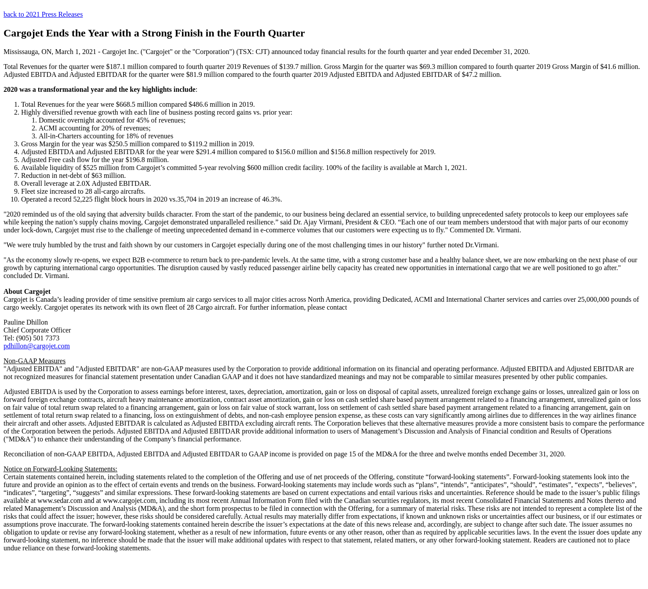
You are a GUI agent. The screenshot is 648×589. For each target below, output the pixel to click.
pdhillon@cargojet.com (37, 346)
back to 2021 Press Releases (43, 14)
